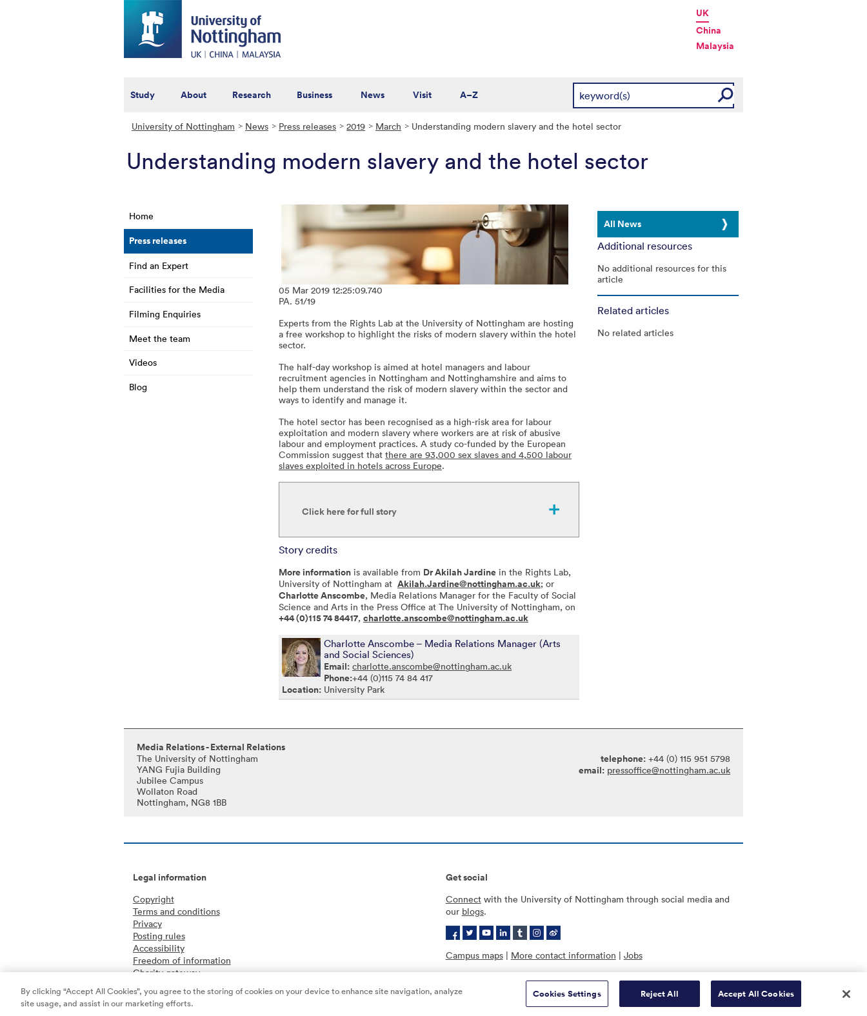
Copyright (153, 899)
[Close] (846, 998)
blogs (473, 911)
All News (622, 223)
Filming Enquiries (165, 314)
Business (314, 94)
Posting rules (159, 936)
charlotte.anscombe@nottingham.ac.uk (432, 666)
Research (251, 94)
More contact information (563, 955)
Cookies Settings (567, 998)
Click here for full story (349, 511)
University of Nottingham (183, 126)
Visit (422, 94)
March (388, 126)
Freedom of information (182, 960)
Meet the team (159, 338)
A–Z (469, 94)
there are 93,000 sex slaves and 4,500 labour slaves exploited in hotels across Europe (425, 460)
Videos (143, 362)
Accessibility (158, 948)
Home (141, 216)
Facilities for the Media (176, 289)
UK (702, 12)
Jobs (633, 955)
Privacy (147, 923)
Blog (138, 387)
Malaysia (715, 45)
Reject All (660, 998)
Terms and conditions (176, 911)
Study (142, 94)
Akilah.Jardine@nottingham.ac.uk (469, 583)
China (708, 30)
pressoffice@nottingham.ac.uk (668, 770)
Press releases (307, 126)
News (372, 94)
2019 (355, 126)
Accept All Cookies (756, 998)
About (193, 94)
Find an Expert (158, 265)
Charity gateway (166, 972)
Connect (463, 899)
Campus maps (474, 955)
